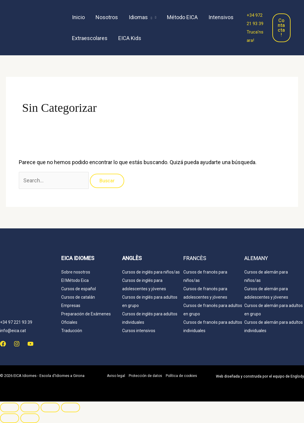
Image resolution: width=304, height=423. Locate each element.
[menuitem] (155, 38)
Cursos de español (78, 288)
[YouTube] (30, 344)
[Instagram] (17, 344)
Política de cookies (181, 376)
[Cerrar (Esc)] (70, 407)
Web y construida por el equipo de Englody (260, 376)
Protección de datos (145, 376)
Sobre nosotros (75, 272)
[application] (150, 17)
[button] (142, 17)
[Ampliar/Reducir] (9, 407)
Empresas (70, 305)
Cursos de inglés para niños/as (151, 272)
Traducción (71, 330)
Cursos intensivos (138, 330)
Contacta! (281, 28)
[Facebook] (3, 344)
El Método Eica (75, 280)
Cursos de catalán (78, 297)
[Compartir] (50, 407)
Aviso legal (116, 376)
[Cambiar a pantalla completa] (29, 407)
